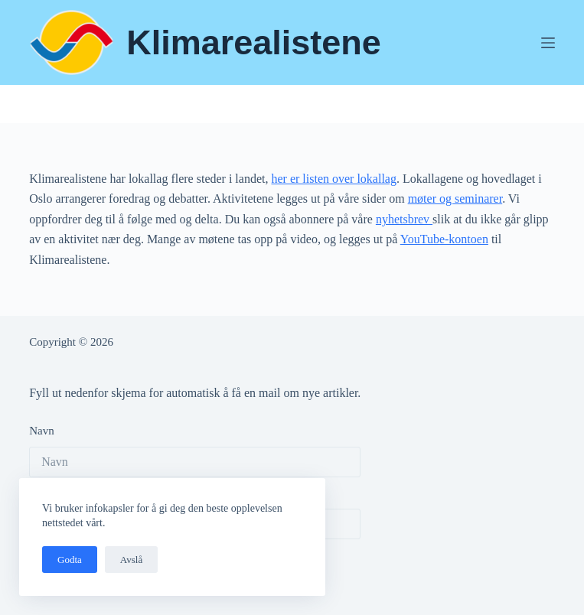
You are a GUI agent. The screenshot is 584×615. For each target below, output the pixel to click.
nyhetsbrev (404, 219)
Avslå (131, 559)
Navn (41, 431)
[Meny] (548, 43)
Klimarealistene (253, 42)
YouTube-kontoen (444, 239)
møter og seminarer (455, 198)
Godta (69, 559)
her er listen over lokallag (333, 178)
